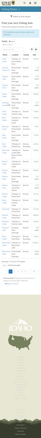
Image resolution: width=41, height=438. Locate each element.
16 (34, 271)
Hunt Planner (20, 413)
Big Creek (6, 209)
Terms (20, 393)
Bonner (12, 41)
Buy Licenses (20, 409)
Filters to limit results (20, 16)
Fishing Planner (20, 419)
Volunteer (20, 387)
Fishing (20, 360)
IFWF (20, 422)
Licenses (20, 362)
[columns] (36, 49)
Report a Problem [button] (11, 284)
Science (20, 376)
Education (20, 368)
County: (4, 41)
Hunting (20, 357)
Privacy (20, 390)
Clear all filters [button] (8, 45)
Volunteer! (20, 431)
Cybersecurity (20, 396)
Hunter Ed (20, 416)
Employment (20, 385)
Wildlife (20, 365)
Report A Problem (20, 382)
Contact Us (20, 379)
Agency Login (20, 398)
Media (20, 374)
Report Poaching (20, 428)
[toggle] (32, 49)
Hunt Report (20, 425)
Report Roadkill (20, 434)
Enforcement (20, 371)
